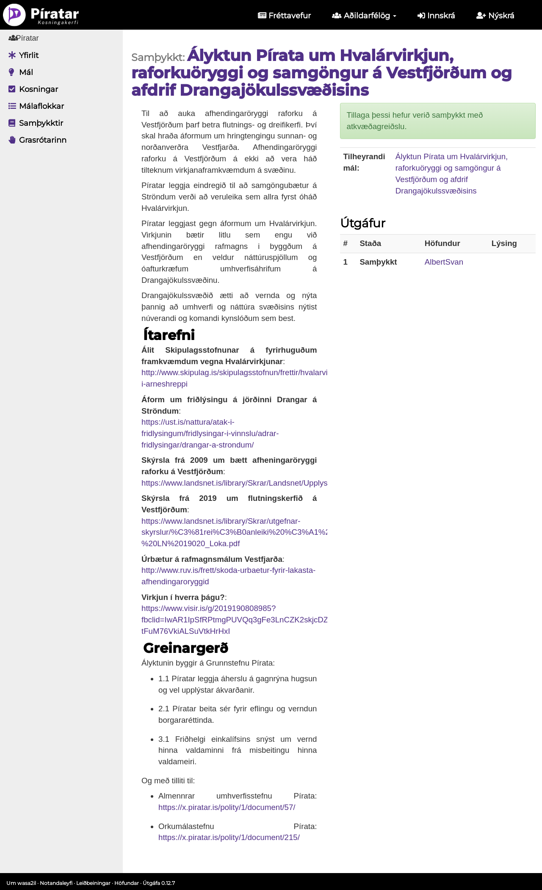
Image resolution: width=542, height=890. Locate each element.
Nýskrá (495, 15)
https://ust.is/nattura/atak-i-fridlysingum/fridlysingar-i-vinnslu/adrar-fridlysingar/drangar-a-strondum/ (210, 433)
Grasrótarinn (35, 140)
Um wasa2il (21, 883)
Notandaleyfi (56, 883)
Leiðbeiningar (93, 883)
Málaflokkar (34, 106)
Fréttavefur (284, 15)
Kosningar (31, 89)
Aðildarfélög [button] (364, 15)
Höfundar (126, 883)
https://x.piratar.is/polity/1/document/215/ (229, 837)
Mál (18, 72)
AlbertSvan (444, 261)
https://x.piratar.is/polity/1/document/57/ (227, 807)
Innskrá (436, 15)
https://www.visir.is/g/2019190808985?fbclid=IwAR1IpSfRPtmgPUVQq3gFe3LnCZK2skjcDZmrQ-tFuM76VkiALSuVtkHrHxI (243, 619)
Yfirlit (21, 55)
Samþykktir (33, 123)
